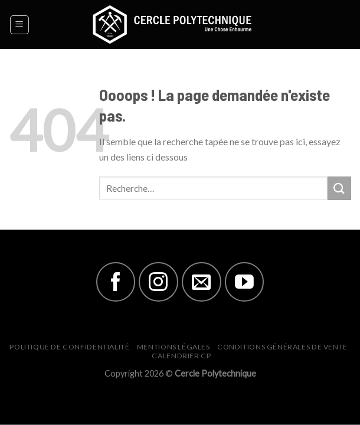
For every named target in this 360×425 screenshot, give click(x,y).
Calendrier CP (181, 355)
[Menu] (20, 24)
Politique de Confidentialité (69, 346)
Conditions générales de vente (282, 346)
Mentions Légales (173, 346)
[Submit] (339, 188)
